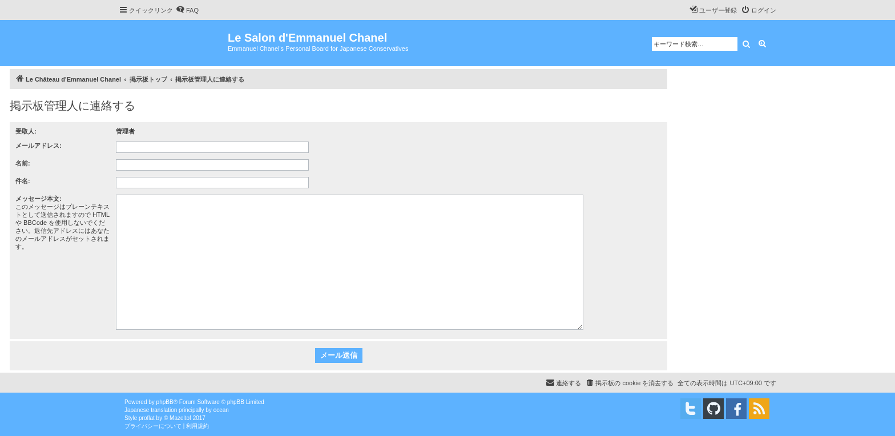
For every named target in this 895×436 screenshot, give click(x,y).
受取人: (26, 131)
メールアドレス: (38, 145)
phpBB (165, 402)
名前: (22, 163)
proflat (147, 418)
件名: (22, 180)
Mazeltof (180, 418)
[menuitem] (187, 10)
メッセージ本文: (38, 198)
